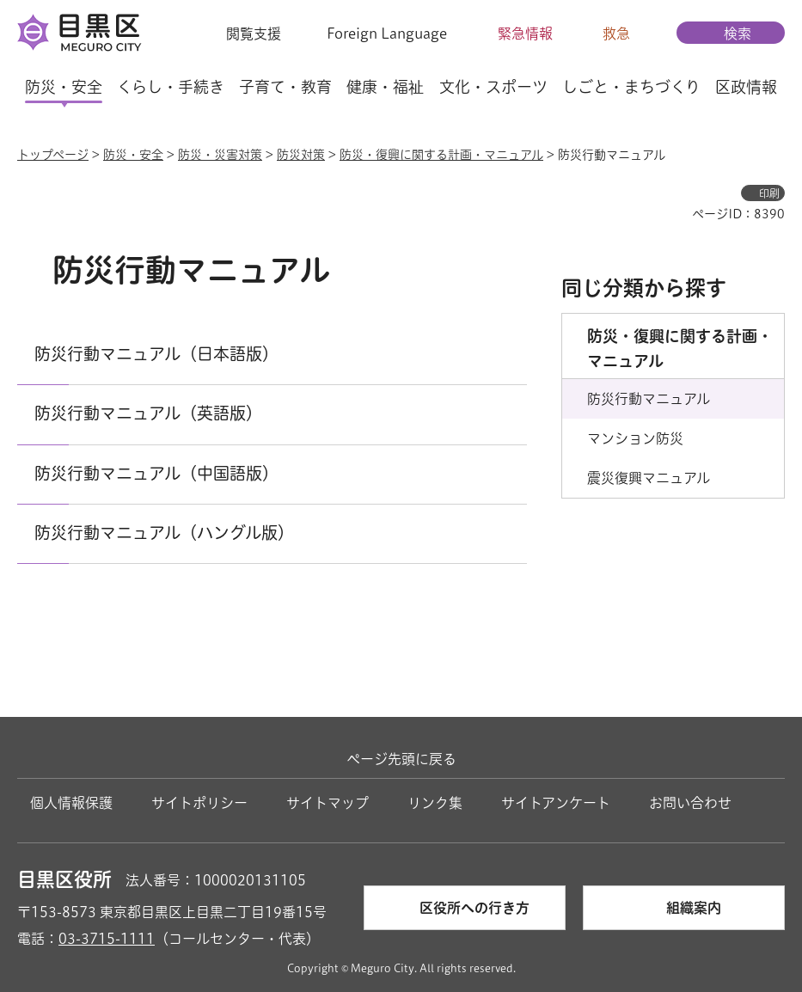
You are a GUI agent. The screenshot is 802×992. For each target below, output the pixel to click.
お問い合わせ (690, 803)
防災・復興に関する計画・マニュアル (441, 155)
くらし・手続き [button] (170, 87)
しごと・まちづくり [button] (631, 87)
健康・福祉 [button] (385, 87)
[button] (243, 33)
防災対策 (301, 155)
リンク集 (434, 803)
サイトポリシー (199, 803)
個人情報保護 (71, 803)
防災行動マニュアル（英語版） (148, 413)
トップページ (53, 155)
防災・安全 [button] (63, 87)
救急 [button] (616, 33)
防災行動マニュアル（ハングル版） (164, 532)
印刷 (769, 193)
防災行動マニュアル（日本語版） (156, 354)
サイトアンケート (555, 803)
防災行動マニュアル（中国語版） (156, 473)
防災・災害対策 (220, 155)
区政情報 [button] (746, 87)
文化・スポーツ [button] (493, 87)
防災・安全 (133, 155)
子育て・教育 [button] (285, 87)
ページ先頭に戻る (401, 759)
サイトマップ (327, 803)
